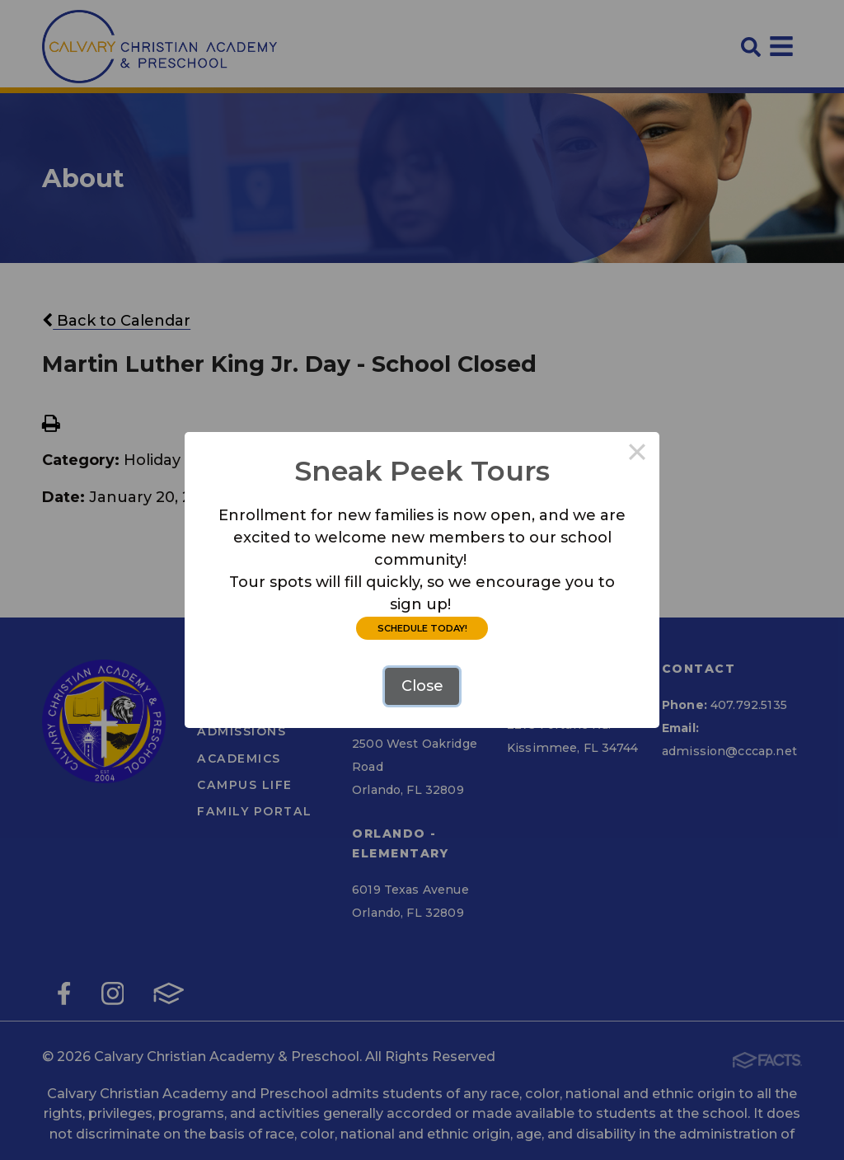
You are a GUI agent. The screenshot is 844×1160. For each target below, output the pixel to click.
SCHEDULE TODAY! (422, 628)
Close (422, 686)
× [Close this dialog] (637, 454)
